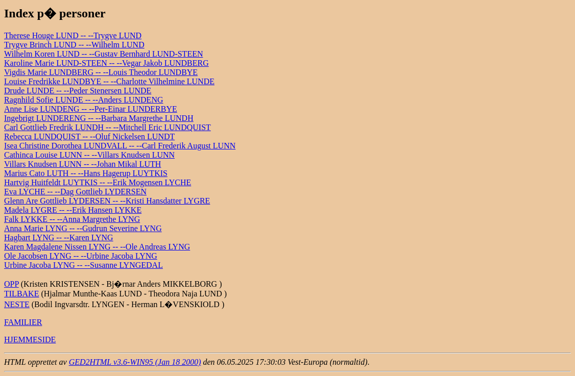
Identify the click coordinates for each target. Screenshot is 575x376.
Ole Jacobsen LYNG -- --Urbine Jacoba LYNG (80, 256)
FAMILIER (23, 322)
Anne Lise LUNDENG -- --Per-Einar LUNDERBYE (90, 109)
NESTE (17, 304)
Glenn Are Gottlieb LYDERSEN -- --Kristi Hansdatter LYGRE (107, 200)
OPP (11, 284)
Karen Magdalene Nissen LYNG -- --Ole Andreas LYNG (97, 246)
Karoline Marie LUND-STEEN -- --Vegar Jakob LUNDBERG (106, 63)
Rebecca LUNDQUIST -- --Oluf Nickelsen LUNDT (89, 136)
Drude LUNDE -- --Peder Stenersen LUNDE (77, 90)
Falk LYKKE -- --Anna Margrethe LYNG (72, 219)
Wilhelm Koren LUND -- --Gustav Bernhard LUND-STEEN (103, 53)
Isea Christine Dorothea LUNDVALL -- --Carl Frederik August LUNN (119, 145)
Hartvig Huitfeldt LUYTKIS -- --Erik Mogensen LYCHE (97, 182)
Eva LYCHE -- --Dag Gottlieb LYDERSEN (75, 191)
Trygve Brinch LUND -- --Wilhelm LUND (74, 44)
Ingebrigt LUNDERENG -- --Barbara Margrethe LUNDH (99, 118)
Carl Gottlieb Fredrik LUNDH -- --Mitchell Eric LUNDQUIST (107, 127)
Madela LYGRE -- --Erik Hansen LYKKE (72, 210)
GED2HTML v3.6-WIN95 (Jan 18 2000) (135, 362)
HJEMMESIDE (30, 339)
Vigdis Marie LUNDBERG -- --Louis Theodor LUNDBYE (101, 72)
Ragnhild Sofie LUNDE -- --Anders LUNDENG (83, 99)
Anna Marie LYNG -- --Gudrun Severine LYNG (83, 228)
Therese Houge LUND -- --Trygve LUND (72, 35)
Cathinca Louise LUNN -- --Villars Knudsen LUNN (89, 155)
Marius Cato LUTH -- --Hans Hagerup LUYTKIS (85, 173)
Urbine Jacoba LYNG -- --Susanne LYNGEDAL (83, 265)
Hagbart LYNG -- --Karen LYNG (58, 237)
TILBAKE (21, 293)
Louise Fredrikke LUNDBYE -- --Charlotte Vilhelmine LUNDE (109, 81)
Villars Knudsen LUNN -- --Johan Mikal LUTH (82, 164)
